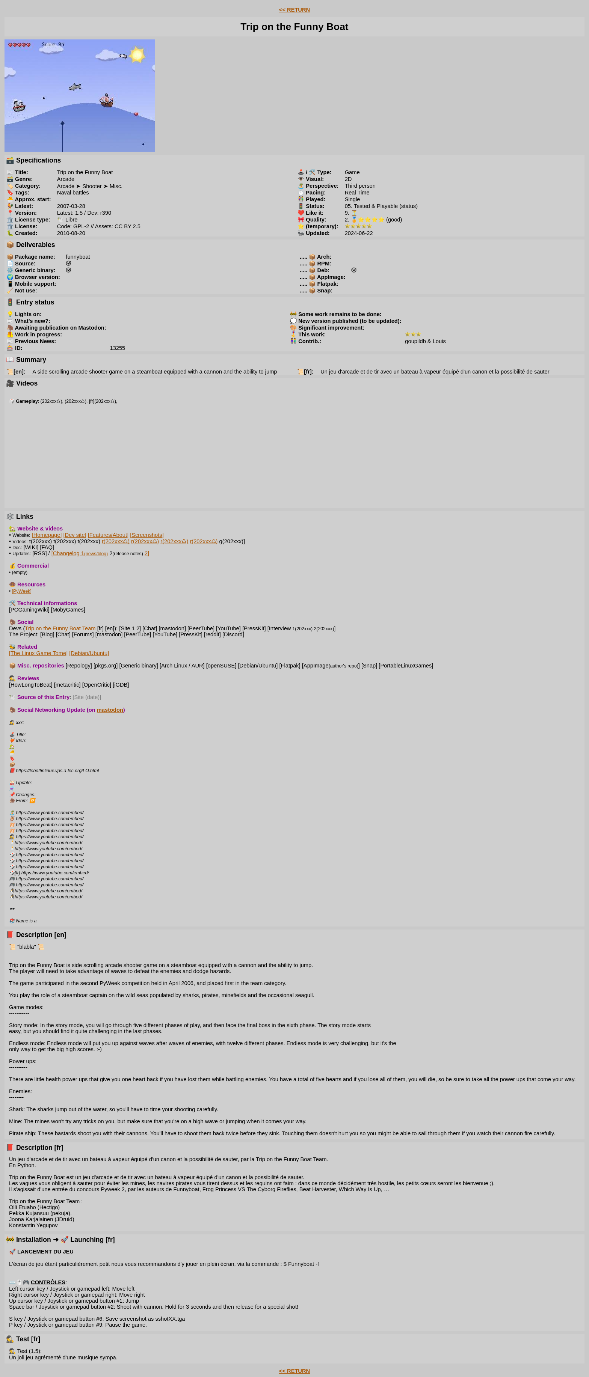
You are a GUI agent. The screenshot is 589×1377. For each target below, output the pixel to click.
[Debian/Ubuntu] (89, 653)
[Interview (290, 628)
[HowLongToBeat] (31, 685)
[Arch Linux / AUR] (182, 666)
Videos (19, 541)
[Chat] (149, 628)
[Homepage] (47, 535)
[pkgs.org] (106, 666)
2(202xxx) (324, 628)
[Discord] (233, 634)
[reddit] (212, 634)
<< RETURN (294, 10)
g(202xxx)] (232, 541)
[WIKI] (30, 547)
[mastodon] (172, 628)
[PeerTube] (200, 628)
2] (147, 553)
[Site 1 (127, 628)
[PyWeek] (22, 591)
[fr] (100, 628)
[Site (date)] (87, 697)
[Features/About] (108, 535)
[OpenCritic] (96, 685)
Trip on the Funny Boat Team (60, 628)
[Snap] (369, 666)
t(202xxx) (40, 541)
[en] (109, 628)
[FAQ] (47, 547)
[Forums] (83, 634)
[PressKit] (254, 628)
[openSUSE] (221, 666)
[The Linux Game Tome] (38, 653)
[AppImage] (331, 666)
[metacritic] (67, 685)
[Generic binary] (138, 666)
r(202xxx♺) (116, 541)
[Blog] (47, 634)
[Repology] (79, 666)
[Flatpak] (289, 666)
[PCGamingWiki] (29, 610)
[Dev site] (74, 535)
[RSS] (39, 553)
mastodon (110, 710)
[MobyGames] (68, 610)
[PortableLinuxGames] (406, 666)
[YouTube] (228, 628)
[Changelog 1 (79, 553)
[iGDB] (121, 685)
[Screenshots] (147, 535)
